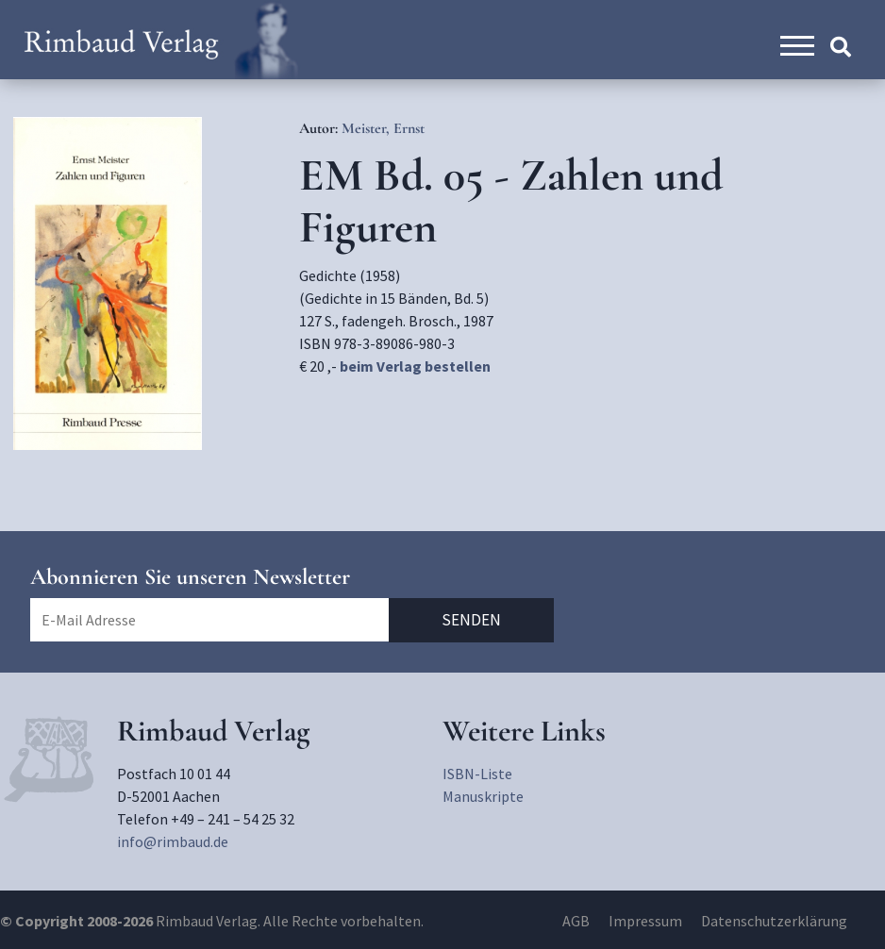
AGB (576, 920)
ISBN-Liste (477, 773)
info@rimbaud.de (172, 841)
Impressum (645, 920)
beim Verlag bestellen (415, 366)
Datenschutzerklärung (774, 920)
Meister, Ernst (383, 128)
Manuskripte (483, 796)
